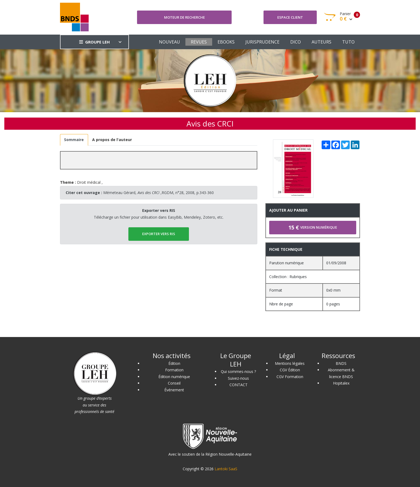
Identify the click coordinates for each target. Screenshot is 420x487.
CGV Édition (290, 369)
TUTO (348, 42)
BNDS (341, 363)
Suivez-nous (238, 378)
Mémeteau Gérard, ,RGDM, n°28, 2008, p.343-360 (158, 192)
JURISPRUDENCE (262, 42)
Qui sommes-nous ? (238, 371)
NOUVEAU (169, 42)
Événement (174, 389)
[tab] (74, 140)
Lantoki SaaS (226, 468)
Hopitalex (341, 383)
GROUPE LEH (94, 42)
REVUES (199, 42)
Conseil (174, 383)
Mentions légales (290, 363)
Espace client (290, 17)
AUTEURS (321, 42)
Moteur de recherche (184, 17)
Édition (174, 363)
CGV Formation (289, 376)
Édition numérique (174, 376)
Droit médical (89, 182)
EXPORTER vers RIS (158, 233)
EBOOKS (226, 42)
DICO (295, 42)
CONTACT (238, 384)
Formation (174, 369)
